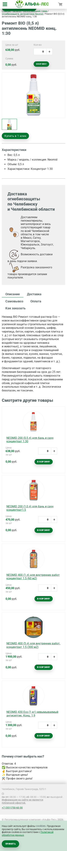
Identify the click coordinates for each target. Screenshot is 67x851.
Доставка (34, 294)
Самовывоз (14, 301)
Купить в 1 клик (15, 136)
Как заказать (15, 308)
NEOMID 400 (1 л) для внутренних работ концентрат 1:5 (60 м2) (33, 576)
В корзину (41, 64)
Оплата (35, 301)
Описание (12, 294)
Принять (10, 844)
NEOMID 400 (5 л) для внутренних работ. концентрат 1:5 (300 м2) (33, 645)
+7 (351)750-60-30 (12, 807)
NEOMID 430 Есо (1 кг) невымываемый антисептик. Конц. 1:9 (32, 713)
